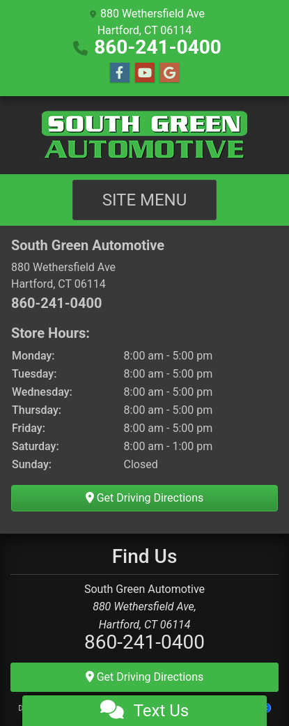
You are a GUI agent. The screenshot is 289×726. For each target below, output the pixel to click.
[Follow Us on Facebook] (120, 73)
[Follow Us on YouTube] (145, 73)
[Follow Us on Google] (169, 73)
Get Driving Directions (145, 497)
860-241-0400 (157, 47)
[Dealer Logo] (144, 135)
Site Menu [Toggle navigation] (144, 200)
